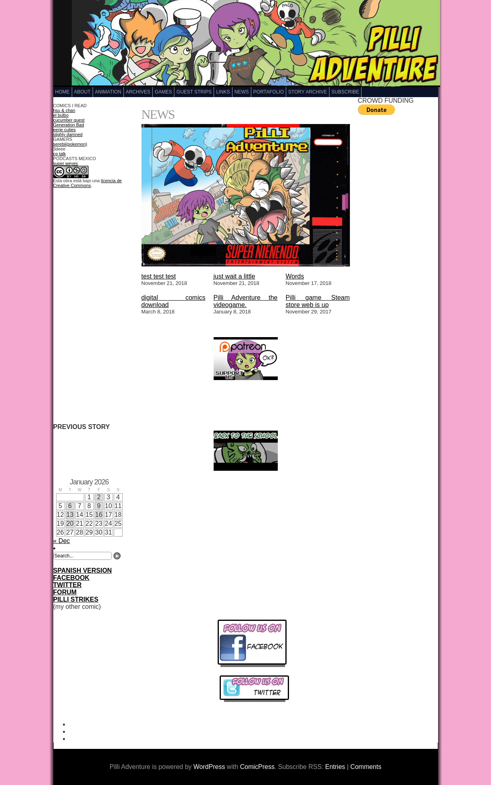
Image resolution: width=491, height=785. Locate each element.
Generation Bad (68, 124)
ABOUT (82, 92)
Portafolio (268, 92)
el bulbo (61, 115)
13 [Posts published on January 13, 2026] (70, 514)
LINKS (223, 92)
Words (295, 276)
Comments (365, 766)
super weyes (65, 163)
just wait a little (234, 276)
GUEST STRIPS (194, 92)
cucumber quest (69, 120)
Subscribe (345, 92)
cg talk (59, 153)
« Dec (61, 540)
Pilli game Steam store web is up (318, 301)
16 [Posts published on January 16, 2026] (99, 514)
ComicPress (257, 766)
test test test (158, 276)
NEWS (241, 92)
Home (62, 92)
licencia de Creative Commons (87, 183)
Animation (108, 92)
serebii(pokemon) (70, 144)
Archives (138, 92)
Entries (335, 766)
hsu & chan (64, 110)
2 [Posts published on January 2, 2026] (99, 497)
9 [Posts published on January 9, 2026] (99, 505)
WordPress (209, 766)
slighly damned (68, 134)
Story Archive (307, 92)
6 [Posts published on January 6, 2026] (70, 505)
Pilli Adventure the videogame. (246, 301)
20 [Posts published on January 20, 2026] (70, 523)
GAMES (163, 92)
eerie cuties (64, 129)
